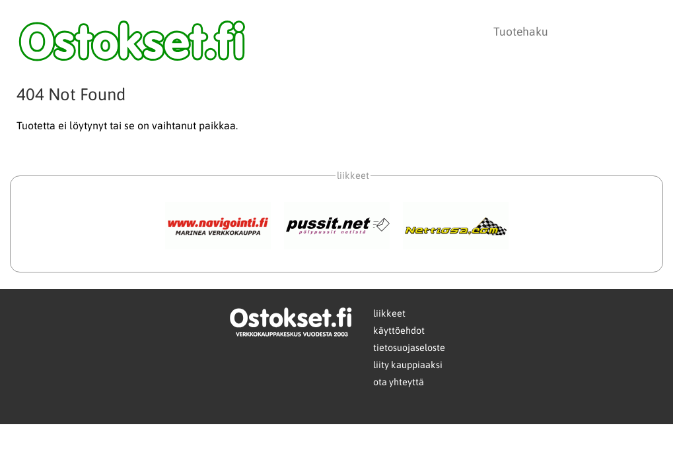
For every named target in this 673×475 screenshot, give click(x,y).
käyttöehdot (399, 330)
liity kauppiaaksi (408, 365)
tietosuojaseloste (409, 347)
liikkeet (389, 313)
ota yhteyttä (398, 382)
